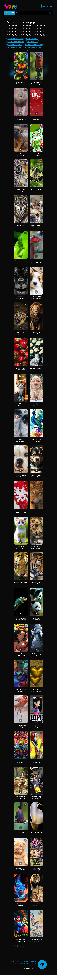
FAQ (35, 964)
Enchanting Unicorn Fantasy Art (36, 940)
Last (45, 946)
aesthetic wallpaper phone (32, 47)
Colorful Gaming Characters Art (20, 940)
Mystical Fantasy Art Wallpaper (36, 654)
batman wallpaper (32, 38)
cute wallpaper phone (14, 47)
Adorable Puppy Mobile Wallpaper (36, 297)
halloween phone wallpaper (16, 50)
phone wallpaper (32, 41)
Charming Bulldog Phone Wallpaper (21, 476)
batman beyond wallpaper (15, 41)
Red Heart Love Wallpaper (36, 118)
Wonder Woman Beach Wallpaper (21, 654)
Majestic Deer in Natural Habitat (20, 797)
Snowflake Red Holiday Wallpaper (21, 511)
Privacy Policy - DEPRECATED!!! (23, 964)
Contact (12, 961)
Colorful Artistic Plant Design (36, 869)
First (11, 946)
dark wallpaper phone (35, 50)
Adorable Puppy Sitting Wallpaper (20, 154)
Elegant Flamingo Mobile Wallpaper (21, 726)
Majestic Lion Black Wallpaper (20, 297)
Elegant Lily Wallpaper (36, 832)
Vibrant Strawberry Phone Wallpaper (21, 368)
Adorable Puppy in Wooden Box (20, 869)
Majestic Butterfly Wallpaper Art (36, 190)
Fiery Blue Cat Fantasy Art (21, 904)
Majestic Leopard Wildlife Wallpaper (36, 547)
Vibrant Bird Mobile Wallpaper (36, 261)
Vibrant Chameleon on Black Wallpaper (20, 618)
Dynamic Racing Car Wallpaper (36, 797)
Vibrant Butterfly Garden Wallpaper (21, 83)
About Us (18, 961)
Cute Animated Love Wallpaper (36, 726)
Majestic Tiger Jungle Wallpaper (20, 333)
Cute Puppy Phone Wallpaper (36, 404)
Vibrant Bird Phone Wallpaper (21, 833)
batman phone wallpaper (15, 38)
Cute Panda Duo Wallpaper (36, 618)
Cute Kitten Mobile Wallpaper (21, 547)
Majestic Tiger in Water (20, 582)
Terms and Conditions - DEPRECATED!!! (34, 961)
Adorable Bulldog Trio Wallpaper (36, 226)
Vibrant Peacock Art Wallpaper (36, 440)
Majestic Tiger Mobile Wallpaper (21, 190)
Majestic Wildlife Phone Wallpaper (36, 904)
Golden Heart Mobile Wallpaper (36, 690)
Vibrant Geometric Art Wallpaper (21, 690)
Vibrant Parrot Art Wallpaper (36, 761)
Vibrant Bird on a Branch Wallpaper (36, 83)
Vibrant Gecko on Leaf (21, 261)
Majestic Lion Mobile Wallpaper (21, 118)
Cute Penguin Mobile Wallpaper (21, 440)
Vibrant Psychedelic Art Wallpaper (20, 761)
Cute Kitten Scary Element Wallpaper (21, 404)
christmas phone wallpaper (34, 44)
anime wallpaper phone (14, 44)
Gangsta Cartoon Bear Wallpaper (36, 154)
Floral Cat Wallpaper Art (36, 368)
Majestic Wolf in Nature (36, 511)
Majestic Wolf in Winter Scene (20, 226)
